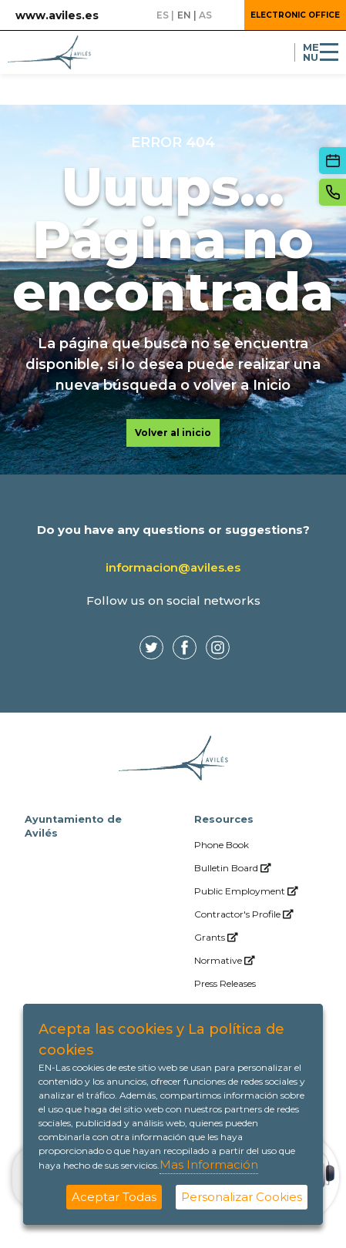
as (205, 15)
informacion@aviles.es (173, 567)
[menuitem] (258, 845)
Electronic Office (295, 15)
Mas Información (209, 1164)
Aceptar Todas (114, 1196)
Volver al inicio (173, 432)
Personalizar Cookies (241, 1196)
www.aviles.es (57, 15)
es (162, 15)
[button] (226, 15)
